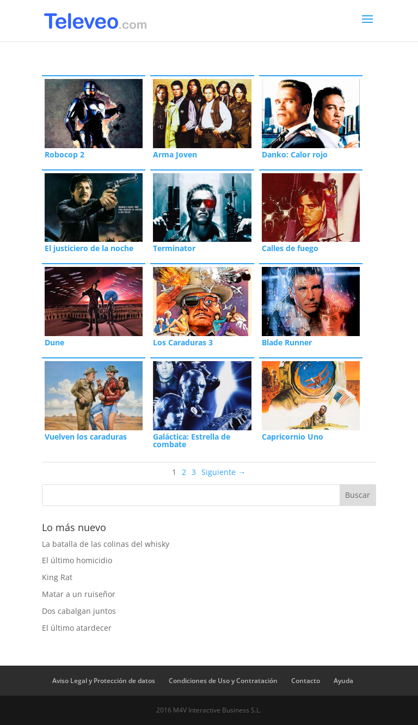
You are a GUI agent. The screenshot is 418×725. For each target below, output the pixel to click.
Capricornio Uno (292, 436)
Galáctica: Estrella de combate (191, 440)
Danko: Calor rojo (295, 154)
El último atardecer (77, 628)
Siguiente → (223, 472)
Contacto (305, 680)
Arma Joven (175, 154)
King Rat (57, 577)
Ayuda (343, 680)
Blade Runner (287, 342)
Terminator (174, 248)
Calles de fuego (290, 248)
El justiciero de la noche (89, 248)
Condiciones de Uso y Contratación (223, 680)
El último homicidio (77, 560)
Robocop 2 (64, 154)
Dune (54, 342)
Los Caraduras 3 (183, 342)
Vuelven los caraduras (86, 436)
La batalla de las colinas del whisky (105, 544)
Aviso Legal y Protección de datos (103, 680)
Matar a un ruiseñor (78, 594)
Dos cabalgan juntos (79, 611)
